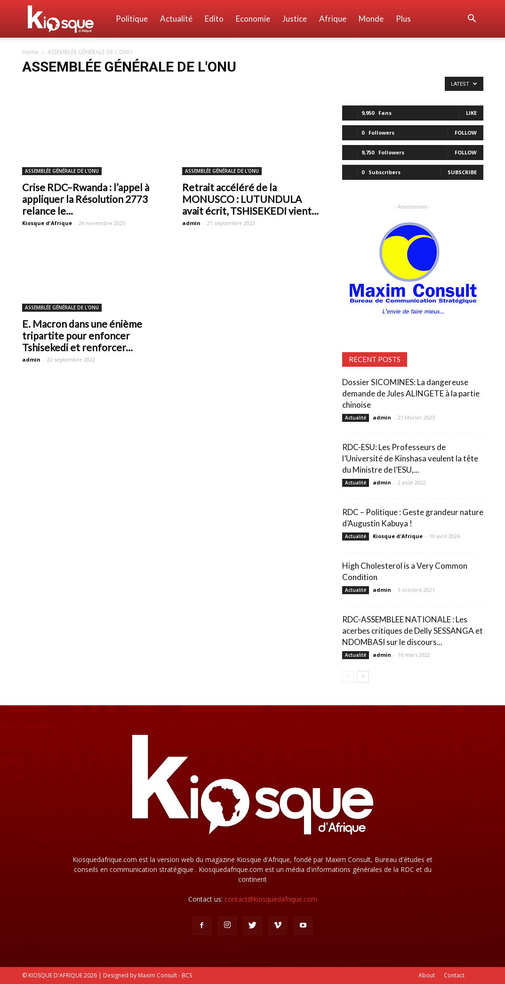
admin (191, 222)
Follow (466, 132)
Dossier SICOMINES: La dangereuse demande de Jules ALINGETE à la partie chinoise (411, 393)
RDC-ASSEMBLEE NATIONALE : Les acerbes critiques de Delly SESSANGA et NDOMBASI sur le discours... (412, 630)
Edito (214, 19)
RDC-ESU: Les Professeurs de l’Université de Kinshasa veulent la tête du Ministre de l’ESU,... (410, 458)
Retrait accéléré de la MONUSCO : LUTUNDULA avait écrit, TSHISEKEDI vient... (250, 199)
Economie (253, 19)
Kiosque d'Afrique (47, 222)
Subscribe (462, 172)
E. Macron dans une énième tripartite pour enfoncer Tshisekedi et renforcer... (82, 335)
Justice (294, 19)
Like (471, 112)
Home (30, 52)
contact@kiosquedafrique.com (270, 899)
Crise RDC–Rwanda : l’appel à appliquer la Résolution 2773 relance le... (85, 199)
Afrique (332, 19)
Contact (454, 975)
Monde (371, 19)
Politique (132, 19)
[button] (472, 19)
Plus (403, 19)
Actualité (176, 19)
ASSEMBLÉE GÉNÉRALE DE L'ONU (62, 171)
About (426, 975)
